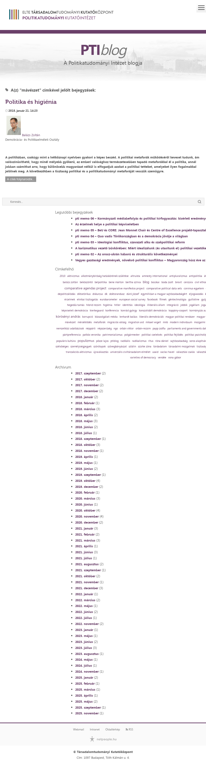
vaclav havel (167, 352)
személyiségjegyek (81, 346)
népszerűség (104, 328)
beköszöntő (86, 282)
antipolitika (195, 276)
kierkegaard (96, 310)
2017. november (87, 385)
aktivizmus (73, 276)
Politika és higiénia (31, 101)
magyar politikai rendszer (180, 316)
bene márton (116, 282)
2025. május (84, 701)
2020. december (86, 522)
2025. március (85, 689)
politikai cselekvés (152, 334)
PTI (103, 49)
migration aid (136, 322)
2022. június (84, 612)
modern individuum (181, 322)
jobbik (183, 305)
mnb (165, 322)
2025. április (84, 695)
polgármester (132, 334)
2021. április (84, 546)
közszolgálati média (106, 316)
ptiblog (114, 341)
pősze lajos (102, 341)
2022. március (85, 600)
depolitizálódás (66, 294)
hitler (117, 305)
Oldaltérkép (112, 729)
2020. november (87, 516)
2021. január (84, 528)
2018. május (84, 421)
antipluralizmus (178, 276)
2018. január (84, 397)
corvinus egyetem (194, 288)
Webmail (78, 729)
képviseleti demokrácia (75, 310)
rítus (150, 341)
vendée (162, 357)
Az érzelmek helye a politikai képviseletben (107, 224)
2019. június (84, 469)
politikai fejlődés (173, 334)
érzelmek (69, 299)
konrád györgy (129, 310)
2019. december (86, 486)
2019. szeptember (88, 474)
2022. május (84, 606)
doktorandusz (117, 294)
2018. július (83, 433)
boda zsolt (167, 282)
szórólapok (99, 346)
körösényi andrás (68, 316)
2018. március (85, 409)
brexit (178, 282)
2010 (62, 276)
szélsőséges (62, 346)
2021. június (84, 552)
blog (146, 282)
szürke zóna (144, 346)
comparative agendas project (85, 288)
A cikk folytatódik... (20, 179)
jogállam (194, 305)
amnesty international (154, 276)
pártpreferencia (72, 334)
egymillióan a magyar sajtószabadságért (164, 294)
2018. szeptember (88, 439)
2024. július (83, 665)
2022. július (83, 618)
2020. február (85, 492)
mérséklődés (85, 322)
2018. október (85, 445)
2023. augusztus (87, 654)
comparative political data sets (164, 288)
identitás (127, 305)
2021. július (83, 558)
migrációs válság (116, 322)
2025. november (87, 713)
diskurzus (97, 294)
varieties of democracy (143, 357)
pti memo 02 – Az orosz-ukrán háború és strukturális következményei (126, 254)
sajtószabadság (179, 341)
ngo (116, 328)
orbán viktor (127, 328)
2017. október (85, 379)
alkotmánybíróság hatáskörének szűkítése (105, 276)
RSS (129, 729)
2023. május (84, 636)
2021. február (85, 534)
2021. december (86, 588)
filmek (163, 299)
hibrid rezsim (93, 305)
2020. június (84, 504)
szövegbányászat (117, 346)
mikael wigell (153, 322)
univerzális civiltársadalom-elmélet (130, 352)
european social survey (132, 299)
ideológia (139, 305)
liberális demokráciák (151, 316)
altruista (135, 276)
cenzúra (188, 282)
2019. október (85, 480)
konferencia (112, 310)
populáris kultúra (66, 341)
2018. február (85, 403)
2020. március (85, 498)
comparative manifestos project (126, 288)
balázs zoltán (70, 282)
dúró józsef (132, 294)
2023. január (84, 630)
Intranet (95, 729)
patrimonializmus (112, 334)
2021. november (87, 582)
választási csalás (185, 352)
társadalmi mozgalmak (182, 346)
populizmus (86, 340)
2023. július (83, 648)
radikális (125, 341)
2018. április (84, 415)
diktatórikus (84, 294)
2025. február (85, 683)
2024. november (87, 671)
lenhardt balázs (128, 316)
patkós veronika (92, 334)
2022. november (87, 624)
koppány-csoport (178, 310)
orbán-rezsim (143, 328)
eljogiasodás (196, 294)
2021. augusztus (87, 564)
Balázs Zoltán (31, 135)
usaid (155, 352)
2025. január (84, 677)
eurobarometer (108, 299)
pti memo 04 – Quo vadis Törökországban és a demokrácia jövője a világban (131, 236)
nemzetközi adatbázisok (70, 328)
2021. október (85, 576)
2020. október (85, 510)
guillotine (193, 299)
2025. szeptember (88, 707)
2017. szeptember (88, 373)
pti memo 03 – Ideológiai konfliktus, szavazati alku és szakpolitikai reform (130, 242)
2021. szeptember (88, 570)
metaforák (99, 322)
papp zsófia (159, 328)
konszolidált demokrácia (153, 310)
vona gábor (174, 357)
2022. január (84, 594)
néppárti (91, 328)
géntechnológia (177, 299)
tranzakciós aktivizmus (79, 352)
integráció (172, 305)
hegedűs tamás (75, 305)
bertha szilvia (133, 282)
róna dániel (161, 341)
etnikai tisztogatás (87, 299)
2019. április (84, 457)
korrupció (87, 316)
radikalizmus (139, 341)
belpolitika (101, 282)
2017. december (86, 391)
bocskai (155, 282)
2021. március (85, 540)
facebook (152, 299)
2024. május (84, 659)
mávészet (70, 322)
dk (106, 294)
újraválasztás (100, 352)
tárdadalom (160, 346)
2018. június (84, 427)
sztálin (132, 346)
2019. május (84, 463)
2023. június (84, 642)
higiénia (107, 305)
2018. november (87, 451)
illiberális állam (156, 305)
